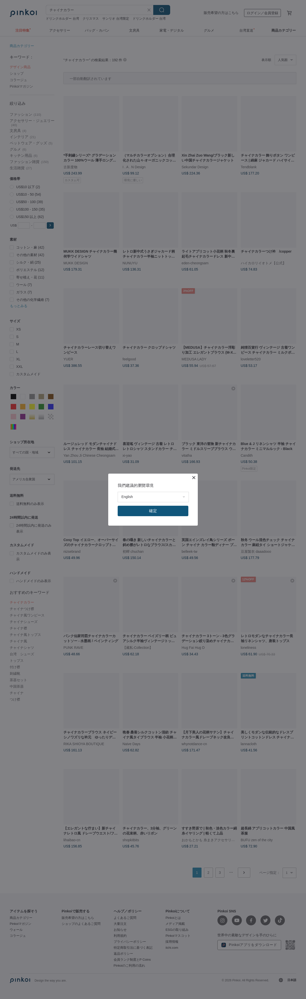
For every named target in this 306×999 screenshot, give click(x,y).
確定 (153, 511)
